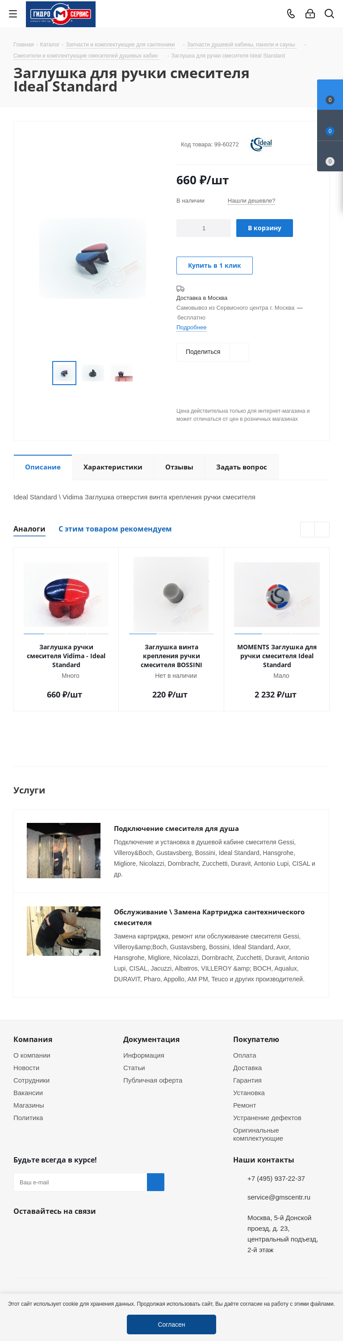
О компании (31, 1054)
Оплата (244, 1054)
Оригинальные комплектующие (258, 1133)
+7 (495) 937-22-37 (276, 1178)
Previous (308, 530)
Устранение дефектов (267, 1117)
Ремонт (244, 1104)
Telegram (328, 1278)
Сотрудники (31, 1079)
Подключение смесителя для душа (176, 828)
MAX (67, 1232)
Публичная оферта (152, 1079)
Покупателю (256, 1039)
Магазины (28, 1104)
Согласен (171, 1324)
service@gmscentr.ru (278, 1196)
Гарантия (247, 1079)
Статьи (134, 1067)
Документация (151, 1039)
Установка (249, 1092)
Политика (28, 1117)
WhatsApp (45, 1232)
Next (322, 530)
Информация (143, 1054)
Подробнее (191, 327)
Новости (26, 1067)
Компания (32, 1039)
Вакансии (28, 1092)
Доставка (247, 1067)
